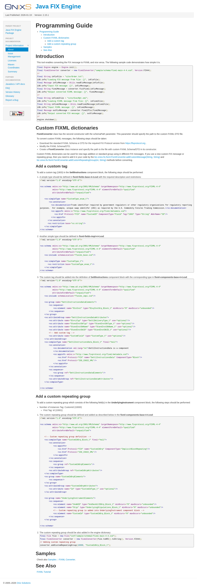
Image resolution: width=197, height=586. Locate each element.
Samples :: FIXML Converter (61, 559)
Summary (12, 71)
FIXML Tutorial (44, 572)
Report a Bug (12, 100)
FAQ (8, 88)
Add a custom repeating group (61, 44)
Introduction (49, 34)
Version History (13, 92)
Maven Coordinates (14, 66)
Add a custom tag (55, 41)
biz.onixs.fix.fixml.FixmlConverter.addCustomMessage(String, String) (127, 157)
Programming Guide (49, 31)
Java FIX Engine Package (13, 31)
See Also (47, 50)
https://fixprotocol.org (135, 143)
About (11, 49)
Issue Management (14, 55)
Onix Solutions (23, 583)
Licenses (12, 60)
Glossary (10, 96)
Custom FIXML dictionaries (56, 38)
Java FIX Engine (42, 6)
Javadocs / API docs (15, 84)
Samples (47, 47)
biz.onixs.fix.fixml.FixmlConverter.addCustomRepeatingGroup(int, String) (71, 160)
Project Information (17, 45)
